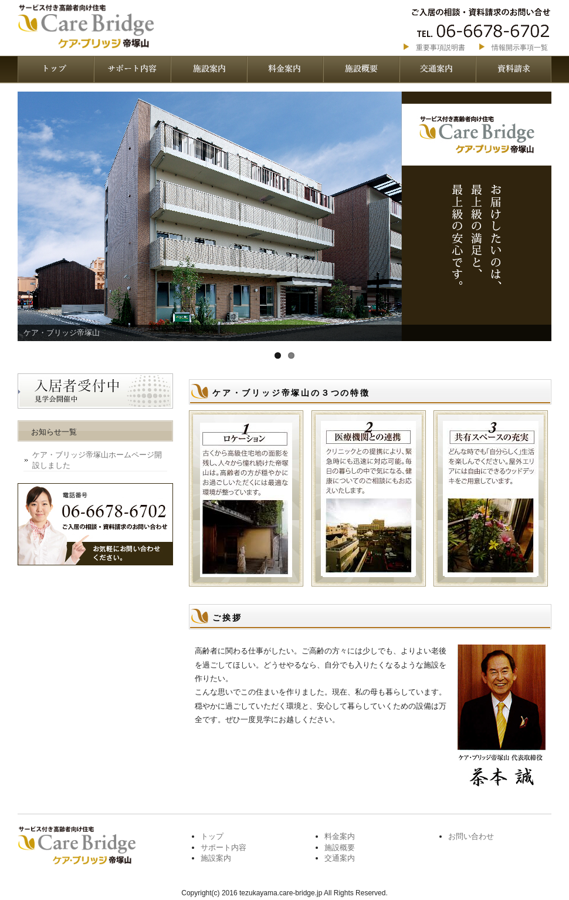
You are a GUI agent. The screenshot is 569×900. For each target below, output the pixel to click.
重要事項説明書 (440, 47)
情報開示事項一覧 (520, 47)
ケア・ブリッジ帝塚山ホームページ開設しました (97, 460)
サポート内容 (132, 69)
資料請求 (513, 69)
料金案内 (284, 69)
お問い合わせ (471, 836)
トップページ (56, 69)
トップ (212, 836)
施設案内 (208, 69)
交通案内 (437, 69)
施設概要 (361, 69)
